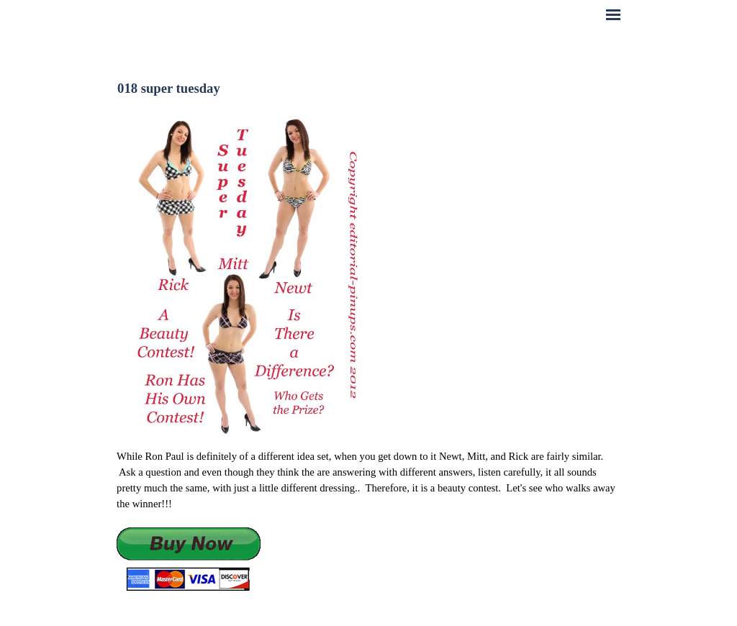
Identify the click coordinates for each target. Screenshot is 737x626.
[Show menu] (613, 14)
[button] (189, 560)
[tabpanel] (368, 520)
